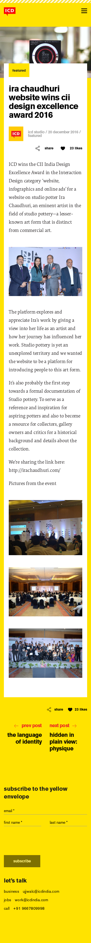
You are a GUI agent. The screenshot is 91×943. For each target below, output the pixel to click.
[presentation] (41, 842)
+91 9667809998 (29, 908)
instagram (53, 932)
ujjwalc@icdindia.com (41, 891)
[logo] (10, 11)
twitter (23, 932)
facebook (8, 932)
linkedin (38, 932)
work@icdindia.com (31, 900)
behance (82, 932)
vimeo (68, 932)
